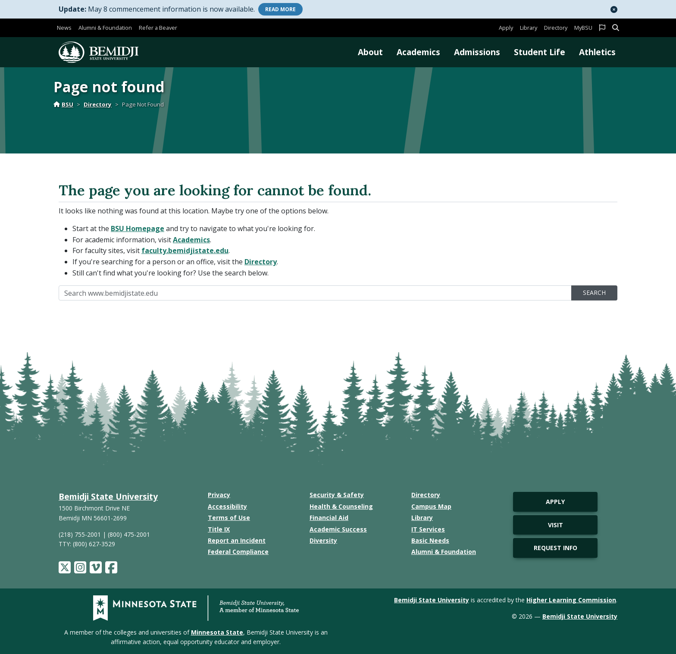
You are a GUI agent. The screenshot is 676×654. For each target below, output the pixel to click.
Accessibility (227, 506)
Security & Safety (337, 495)
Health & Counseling (341, 506)
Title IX (219, 529)
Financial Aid (329, 517)
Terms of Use (229, 517)
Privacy (219, 495)
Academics (418, 52)
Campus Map (431, 506)
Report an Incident (237, 540)
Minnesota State (217, 632)
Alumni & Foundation (105, 27)
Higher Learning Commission (571, 600)
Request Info (555, 548)
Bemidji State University (108, 496)
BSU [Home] (63, 104)
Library (528, 27)
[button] (613, 9)
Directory (555, 27)
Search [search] (594, 292)
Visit (555, 525)
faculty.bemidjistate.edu (184, 250)
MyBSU (583, 27)
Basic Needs (430, 540)
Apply (506, 27)
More (280, 9)
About (370, 52)
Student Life (539, 52)
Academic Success (338, 529)
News (64, 27)
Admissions (477, 52)
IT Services (428, 529)
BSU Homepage (137, 228)
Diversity (323, 540)
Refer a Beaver (158, 27)
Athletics (597, 52)
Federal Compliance (238, 552)
